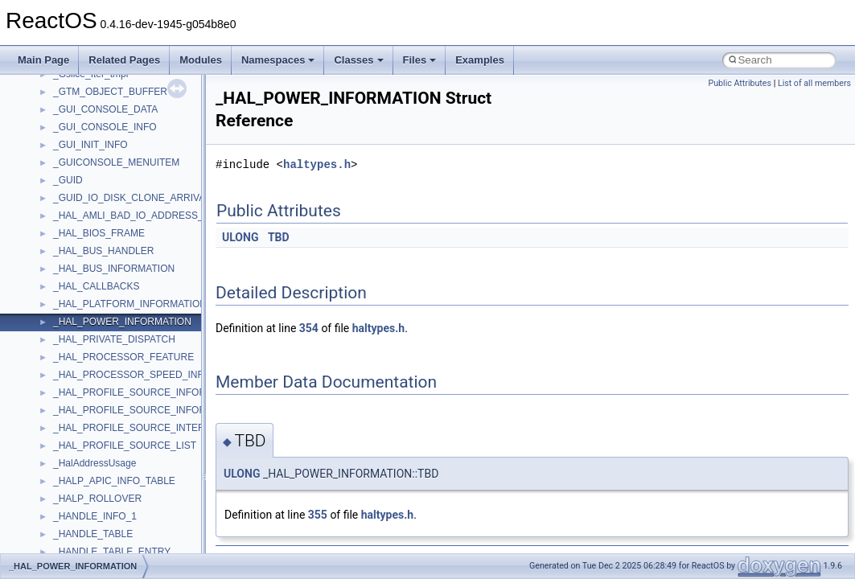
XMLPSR (72, 550)
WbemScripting (85, 462)
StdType (70, 267)
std (59, 232)
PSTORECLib (83, 108)
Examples (479, 60)
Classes (358, 60)
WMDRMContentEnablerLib (112, 515)
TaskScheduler (85, 285)
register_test (79, 144)
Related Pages (124, 60)
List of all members (814, 83)
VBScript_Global (88, 391)
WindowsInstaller (89, 480)
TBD (279, 237)
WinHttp (70, 497)
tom (61, 338)
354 (309, 328)
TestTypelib (77, 303)
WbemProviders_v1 (95, 444)
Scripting (72, 161)
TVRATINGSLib (87, 374)
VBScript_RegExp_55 (99, 427)
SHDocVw (75, 179)
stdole (66, 250)
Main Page (43, 60)
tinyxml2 (70, 320)
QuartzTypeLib (84, 126)
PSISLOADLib (83, 90)
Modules (200, 60)
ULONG (240, 237)
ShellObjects (80, 214)
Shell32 (69, 197)
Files (420, 60)
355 (317, 514)
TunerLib (72, 356)
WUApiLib (74, 533)
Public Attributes (739, 83)
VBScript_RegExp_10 (99, 409)
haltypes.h (317, 164)
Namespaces (278, 60)
